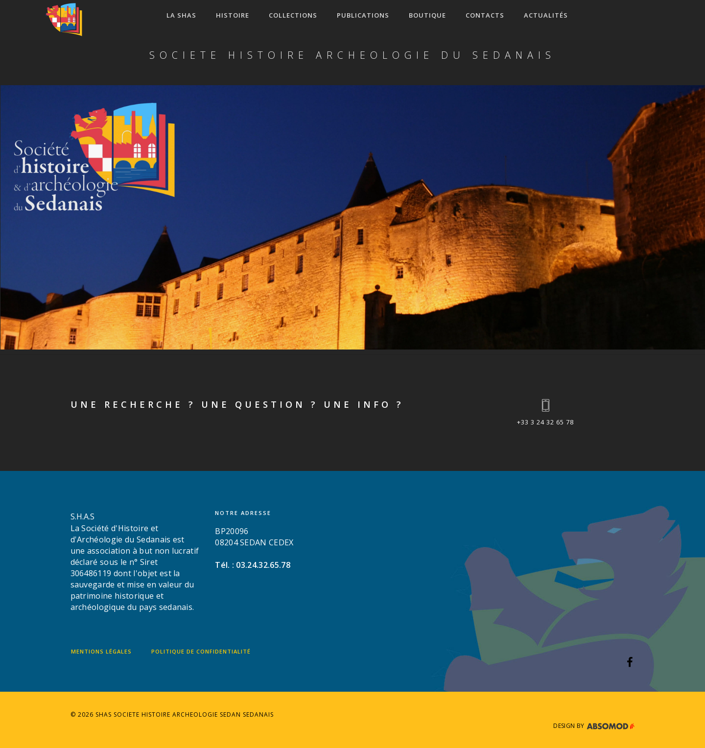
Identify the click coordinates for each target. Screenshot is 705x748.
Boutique (427, 15)
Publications (363, 15)
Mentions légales (101, 651)
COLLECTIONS (293, 15)
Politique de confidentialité (201, 651)
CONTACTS (485, 15)
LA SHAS (181, 15)
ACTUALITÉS (546, 15)
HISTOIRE (232, 15)
